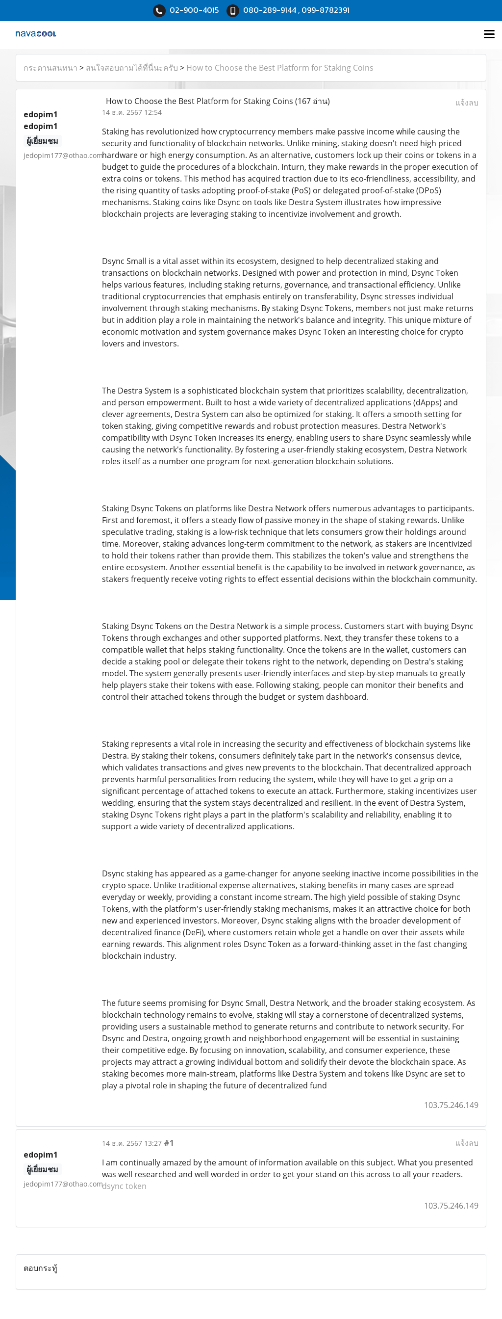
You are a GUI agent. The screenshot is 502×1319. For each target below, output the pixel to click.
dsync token (124, 1186)
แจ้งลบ (466, 102)
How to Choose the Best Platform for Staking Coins (280, 67)
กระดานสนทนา (50, 67)
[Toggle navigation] (489, 35)
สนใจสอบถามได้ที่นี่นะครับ (132, 67)
